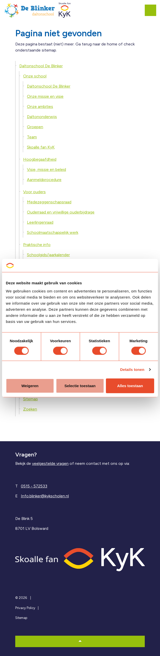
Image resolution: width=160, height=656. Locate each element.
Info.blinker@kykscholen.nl (45, 496)
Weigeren (29, 385)
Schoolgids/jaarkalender (48, 254)
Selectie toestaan (80, 385)
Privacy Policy (25, 608)
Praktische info (37, 244)
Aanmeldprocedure (44, 179)
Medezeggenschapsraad (49, 202)
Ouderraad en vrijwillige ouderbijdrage (60, 212)
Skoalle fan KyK (41, 147)
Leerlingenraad (40, 222)
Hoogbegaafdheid (39, 159)
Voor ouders (34, 191)
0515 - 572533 (34, 486)
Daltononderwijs (42, 116)
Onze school (34, 76)
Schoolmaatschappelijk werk (52, 232)
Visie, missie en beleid (46, 169)
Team (32, 137)
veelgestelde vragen (50, 463)
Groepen (35, 126)
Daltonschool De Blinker (41, 65)
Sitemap (30, 399)
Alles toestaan (130, 385)
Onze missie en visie (45, 96)
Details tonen (132, 369)
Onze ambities (40, 106)
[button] (80, 641)
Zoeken (30, 409)
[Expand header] (152, 10)
